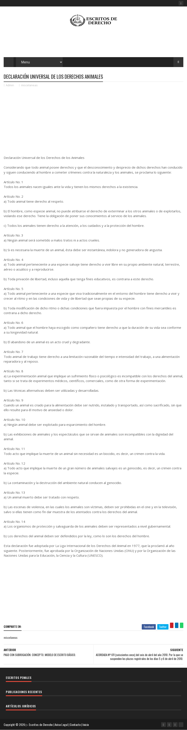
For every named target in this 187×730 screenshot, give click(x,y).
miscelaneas (29, 85)
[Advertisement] (93, 43)
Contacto (75, 724)
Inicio (86, 724)
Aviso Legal (61, 724)
